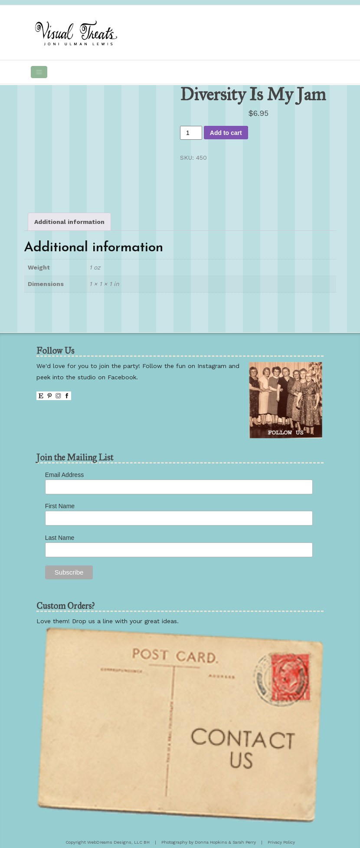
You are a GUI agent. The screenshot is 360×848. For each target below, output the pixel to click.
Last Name (60, 537)
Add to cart (226, 132)
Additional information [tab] (69, 221)
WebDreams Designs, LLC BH (118, 842)
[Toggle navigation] (39, 72)
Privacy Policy (281, 842)
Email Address (64, 474)
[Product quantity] (191, 133)
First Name (60, 506)
